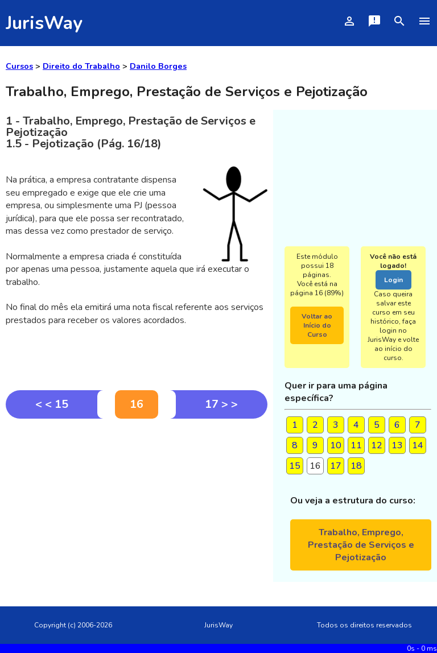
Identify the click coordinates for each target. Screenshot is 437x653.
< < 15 (51, 404)
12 (376, 445)
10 (335, 445)
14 (417, 445)
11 (356, 445)
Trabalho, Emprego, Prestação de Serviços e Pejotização (361, 545)
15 (294, 466)
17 (335, 466)
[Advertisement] (136, 504)
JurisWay (44, 23)
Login (393, 279)
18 (356, 466)
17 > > (221, 404)
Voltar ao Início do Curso (317, 325)
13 (397, 445)
